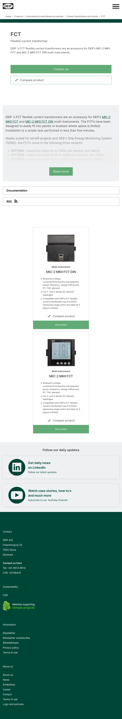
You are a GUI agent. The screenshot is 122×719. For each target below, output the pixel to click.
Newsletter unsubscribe (16, 637)
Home (8, 16)
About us (8, 674)
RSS (12, 201)
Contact (7, 694)
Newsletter (9, 632)
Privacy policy (11, 647)
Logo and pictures (13, 704)
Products (18, 16)
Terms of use (10, 652)
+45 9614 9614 (17, 567)
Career (7, 689)
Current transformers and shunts (82, 16)
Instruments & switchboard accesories (44, 16)
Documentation (16, 190)
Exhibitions (9, 684)
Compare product (29, 80)
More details (61, 324)
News (6, 679)
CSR (5, 595)
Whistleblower (11, 642)
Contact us (61, 69)
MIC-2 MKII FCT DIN (39, 121)
